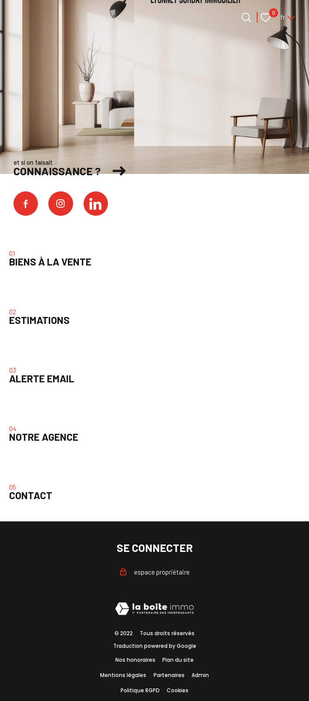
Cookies (177, 690)
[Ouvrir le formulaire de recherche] (246, 17)
